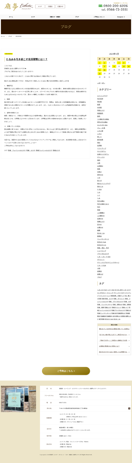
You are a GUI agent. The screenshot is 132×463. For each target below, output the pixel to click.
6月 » (103, 83)
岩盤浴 (99, 271)
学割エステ (101, 110)
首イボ (99, 180)
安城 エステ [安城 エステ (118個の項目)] (109, 298)
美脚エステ (101, 221)
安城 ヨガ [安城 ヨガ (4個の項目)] (127, 301)
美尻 (98, 169)
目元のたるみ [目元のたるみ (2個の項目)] (109, 319)
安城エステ (56, 150)
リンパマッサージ (103, 239)
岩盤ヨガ (100, 274)
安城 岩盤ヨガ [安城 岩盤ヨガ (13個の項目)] (117, 304)
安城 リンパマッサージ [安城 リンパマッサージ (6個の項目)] (104, 304)
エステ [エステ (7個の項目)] (129, 290)
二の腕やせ (101, 216)
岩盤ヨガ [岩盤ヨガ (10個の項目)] (118, 316)
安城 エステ (30, 150)
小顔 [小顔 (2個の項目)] (113, 316)
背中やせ (100, 175)
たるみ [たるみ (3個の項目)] (112, 290)
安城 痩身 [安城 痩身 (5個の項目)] (100, 307)
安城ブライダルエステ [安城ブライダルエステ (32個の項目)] (118, 310)
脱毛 (98, 116)
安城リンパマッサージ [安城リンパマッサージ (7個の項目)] (104, 313)
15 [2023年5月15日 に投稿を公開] (99, 70)
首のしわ (100, 186)
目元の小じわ (101, 245)
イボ (98, 177)
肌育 (98, 104)
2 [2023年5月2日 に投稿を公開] (104, 63)
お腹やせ (100, 227)
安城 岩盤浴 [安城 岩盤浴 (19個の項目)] (127, 304)
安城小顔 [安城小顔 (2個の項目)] (114, 313)
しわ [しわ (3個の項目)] (108, 290)
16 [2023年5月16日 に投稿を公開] (104, 70)
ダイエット (101, 259)
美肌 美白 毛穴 (103, 248)
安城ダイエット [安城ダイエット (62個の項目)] (116, 307)
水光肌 (99, 107)
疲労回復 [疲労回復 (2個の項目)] (101, 319)
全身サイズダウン (103, 154)
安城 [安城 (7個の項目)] (103, 298)
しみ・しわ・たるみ (103, 256)
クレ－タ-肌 (101, 128)
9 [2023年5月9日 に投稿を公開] (104, 66)
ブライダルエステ (103, 254)
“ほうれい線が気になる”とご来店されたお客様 (114, 334)
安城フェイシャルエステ (44, 150)
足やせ (99, 224)
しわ (98, 192)
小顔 (98, 268)
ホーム (11, 17)
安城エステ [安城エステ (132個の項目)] (107, 307)
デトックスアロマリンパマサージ (108, 262)
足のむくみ (101, 233)
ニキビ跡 (100, 131)
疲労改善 (100, 139)
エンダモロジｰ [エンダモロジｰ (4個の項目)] (101, 293)
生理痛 (99, 145)
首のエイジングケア (103, 183)
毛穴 (98, 207)
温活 (98, 160)
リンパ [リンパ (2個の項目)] (108, 295)
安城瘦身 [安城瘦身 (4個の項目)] (109, 316)
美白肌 (99, 101)
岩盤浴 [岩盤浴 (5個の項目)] (123, 316)
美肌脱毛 (100, 113)
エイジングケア (102, 96)
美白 (98, 142)
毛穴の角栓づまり (103, 204)
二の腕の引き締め (103, 119)
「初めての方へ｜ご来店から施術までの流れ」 (114, 340)
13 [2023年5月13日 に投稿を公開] (124, 66)
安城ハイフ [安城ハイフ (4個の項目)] (125, 307)
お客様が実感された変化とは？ (109, 346)
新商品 (99, 236)
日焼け (99, 172)
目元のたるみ (101, 242)
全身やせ (100, 218)
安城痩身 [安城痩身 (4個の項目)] (103, 316)
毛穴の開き (101, 201)
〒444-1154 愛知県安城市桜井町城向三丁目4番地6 (73, 408)
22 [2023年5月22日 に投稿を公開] (99, 73)
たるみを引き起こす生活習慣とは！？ (26, 59)
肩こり (99, 137)
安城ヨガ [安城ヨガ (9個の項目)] (128, 310)
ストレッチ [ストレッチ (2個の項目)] (110, 293)
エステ (33, 17)
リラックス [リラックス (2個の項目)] (102, 295)
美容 (98, 210)
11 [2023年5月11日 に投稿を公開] (114, 66)
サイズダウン (101, 151)
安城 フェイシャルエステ (17, 150)
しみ (98, 198)
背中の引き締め (102, 122)
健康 (98, 230)
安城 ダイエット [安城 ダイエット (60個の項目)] (118, 298)
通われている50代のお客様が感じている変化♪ (114, 329)
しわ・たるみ (101, 265)
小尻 (98, 163)
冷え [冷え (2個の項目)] (126, 295)
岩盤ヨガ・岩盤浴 (55, 17)
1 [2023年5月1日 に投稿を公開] (99, 63)
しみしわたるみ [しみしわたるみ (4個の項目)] (102, 290)
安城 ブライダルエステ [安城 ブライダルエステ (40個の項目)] (116, 301)
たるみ (99, 189)
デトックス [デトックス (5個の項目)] (117, 293)
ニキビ (99, 134)
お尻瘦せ (100, 166)
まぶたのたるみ (102, 125)
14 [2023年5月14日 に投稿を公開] (128, 66)
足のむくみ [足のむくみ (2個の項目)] (116, 319)
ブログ (77, 17)
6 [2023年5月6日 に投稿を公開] (123, 63)
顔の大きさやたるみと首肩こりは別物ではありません (115, 352)
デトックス (101, 157)
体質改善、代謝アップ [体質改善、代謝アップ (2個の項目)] (117, 295)
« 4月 (99, 83)
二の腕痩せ (101, 213)
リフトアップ (101, 148)
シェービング (101, 251)
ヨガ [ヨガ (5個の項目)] (122, 293)
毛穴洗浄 (100, 99)
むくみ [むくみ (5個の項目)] (124, 290)
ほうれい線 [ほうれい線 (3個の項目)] (118, 290)
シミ (98, 195)
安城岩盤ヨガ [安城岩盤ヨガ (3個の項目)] (121, 313)
